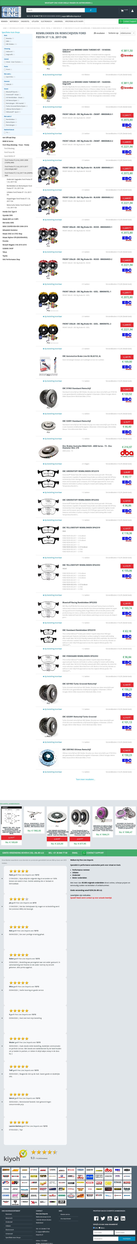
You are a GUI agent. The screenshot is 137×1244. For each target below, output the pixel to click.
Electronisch (46, 21)
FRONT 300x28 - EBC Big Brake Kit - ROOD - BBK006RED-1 (87, 227)
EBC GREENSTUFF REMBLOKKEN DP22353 (81, 500)
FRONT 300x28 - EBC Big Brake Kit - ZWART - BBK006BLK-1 (88, 114)
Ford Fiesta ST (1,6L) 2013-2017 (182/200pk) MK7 (16, 167)
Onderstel (25, 21)
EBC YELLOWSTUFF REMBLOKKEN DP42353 (81, 565)
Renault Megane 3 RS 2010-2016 (15, 245)
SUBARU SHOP (8, 248)
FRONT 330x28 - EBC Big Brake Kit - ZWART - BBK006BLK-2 (88, 141)
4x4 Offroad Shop (9, 137)
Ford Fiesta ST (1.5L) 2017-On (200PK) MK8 (18, 174)
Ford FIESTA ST (9, 156)
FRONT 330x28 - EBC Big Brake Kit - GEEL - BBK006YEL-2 (87, 324)
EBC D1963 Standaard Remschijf (77, 388)
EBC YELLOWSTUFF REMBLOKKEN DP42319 (81, 527)
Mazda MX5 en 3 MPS (10, 219)
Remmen (4, 21)
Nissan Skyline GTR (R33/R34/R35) (15, 237)
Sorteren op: (121, 33)
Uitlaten (35, 21)
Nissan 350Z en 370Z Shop (12, 234)
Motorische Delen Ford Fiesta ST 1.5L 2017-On (19, 206)
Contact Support (93, 853)
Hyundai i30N (8, 215)
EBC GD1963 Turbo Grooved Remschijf (79, 683)
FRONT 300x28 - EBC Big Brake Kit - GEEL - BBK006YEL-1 (87, 291)
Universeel (58, 21)
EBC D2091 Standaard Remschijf (77, 421)
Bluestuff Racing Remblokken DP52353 (80, 602)
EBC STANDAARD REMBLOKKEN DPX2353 (80, 656)
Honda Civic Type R (10, 212)
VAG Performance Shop (11, 259)
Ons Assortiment (66, 1219)
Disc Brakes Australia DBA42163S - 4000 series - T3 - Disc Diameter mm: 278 (87, 447)
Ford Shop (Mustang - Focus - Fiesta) (16, 145)
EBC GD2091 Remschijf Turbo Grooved (79, 716)
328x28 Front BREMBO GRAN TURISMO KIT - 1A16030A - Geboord (87, 50)
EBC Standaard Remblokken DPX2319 (79, 630)
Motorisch (14, 21)
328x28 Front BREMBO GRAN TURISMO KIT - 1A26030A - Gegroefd (87, 83)
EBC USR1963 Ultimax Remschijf (77, 749)
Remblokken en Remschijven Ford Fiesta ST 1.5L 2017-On (19, 187)
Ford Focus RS (9, 152)
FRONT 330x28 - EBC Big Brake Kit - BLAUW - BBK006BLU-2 (88, 197)
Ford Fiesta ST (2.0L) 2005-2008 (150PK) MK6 (16, 161)
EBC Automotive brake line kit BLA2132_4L (82, 356)
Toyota (5, 256)
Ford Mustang (9, 148)
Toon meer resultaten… (85, 779)
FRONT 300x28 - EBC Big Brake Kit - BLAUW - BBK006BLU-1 (88, 167)
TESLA (5, 252)
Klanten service (65, 1214)
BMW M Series (8, 141)
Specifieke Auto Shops (74, 21)
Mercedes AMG (8, 223)
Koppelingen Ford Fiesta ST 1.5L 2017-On (18, 199)
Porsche (5, 241)
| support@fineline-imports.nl (71, 16)
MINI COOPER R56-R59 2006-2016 (15, 226)
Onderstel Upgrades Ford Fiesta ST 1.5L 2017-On (19, 180)
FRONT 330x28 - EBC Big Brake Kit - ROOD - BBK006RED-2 (87, 259)
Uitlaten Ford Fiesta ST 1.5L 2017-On (19, 193)
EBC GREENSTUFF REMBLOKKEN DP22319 (81, 471)
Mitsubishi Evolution (10, 230)
